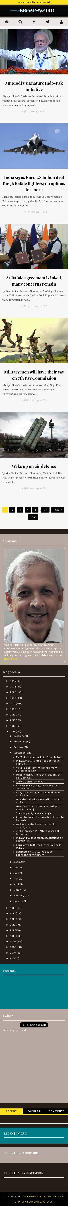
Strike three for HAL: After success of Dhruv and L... (37, 832)
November (19, 741)
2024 (13, 686)
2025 (13, 681)
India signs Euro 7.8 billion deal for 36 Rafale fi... (38, 762)
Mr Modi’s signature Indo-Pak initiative (38, 757)
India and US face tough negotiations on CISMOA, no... (39, 839)
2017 (13, 725)
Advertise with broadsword (34, 2)
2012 (13, 924)
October (18, 747)
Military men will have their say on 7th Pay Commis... (38, 776)
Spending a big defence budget (34, 813)
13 (46, 306)
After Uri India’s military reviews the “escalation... (36, 787)
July (15, 867)
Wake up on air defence (34, 466)
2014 (13, 913)
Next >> (57, 509)
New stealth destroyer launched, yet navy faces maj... (37, 808)
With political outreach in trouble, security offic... (36, 826)
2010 (13, 936)
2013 (13, 919)
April (16, 884)
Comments (56, 1111)
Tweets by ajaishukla (15, 1030)
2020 (13, 709)
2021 (13, 703)
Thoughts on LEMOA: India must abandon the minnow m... (34, 853)
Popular (34, 1111)
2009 (13, 941)
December (19, 736)
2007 (13, 952)
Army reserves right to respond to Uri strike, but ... (38, 794)
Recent (11, 1111)
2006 (13, 958)
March (17, 889)
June (16, 873)
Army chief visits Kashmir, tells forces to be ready (40, 819)
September (20, 752)
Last (33, 517)
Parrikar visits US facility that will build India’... (38, 846)
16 (46, 212)
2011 (12, 930)
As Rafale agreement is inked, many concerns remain (36, 769)
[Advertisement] (34, 991)
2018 (13, 720)
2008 (13, 947)
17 (46, 111)
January (18, 901)
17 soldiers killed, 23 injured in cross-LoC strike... (39, 801)
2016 (13, 731)
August (17, 861)
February (19, 895)
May (16, 878)
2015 (13, 908)
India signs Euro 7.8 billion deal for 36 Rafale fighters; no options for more (34, 183)
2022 (13, 697)
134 (45, 509)
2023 (13, 692)
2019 (13, 714)
